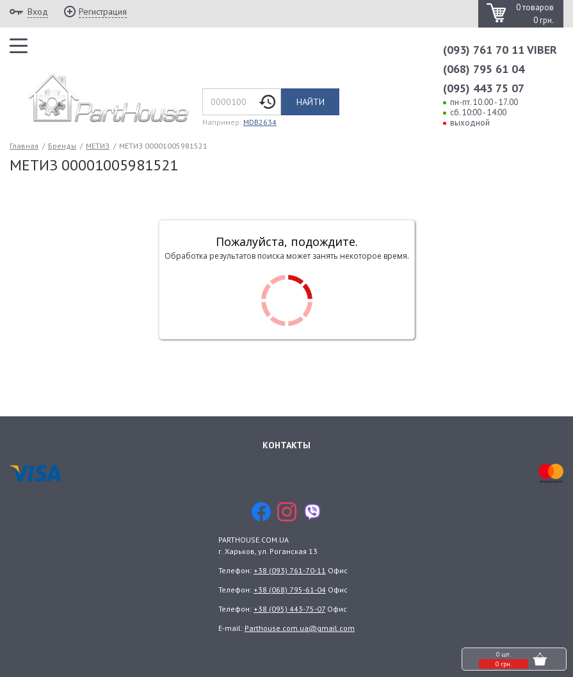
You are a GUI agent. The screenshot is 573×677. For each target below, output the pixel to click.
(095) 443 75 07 (483, 88)
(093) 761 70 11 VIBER (500, 49)
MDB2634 (260, 122)
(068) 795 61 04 (483, 68)
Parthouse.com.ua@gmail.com (300, 628)
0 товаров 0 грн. (535, 14)
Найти (310, 102)
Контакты (286, 445)
